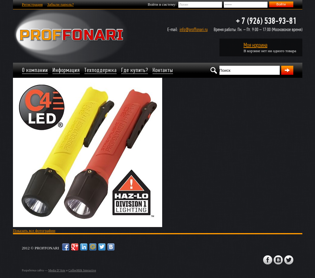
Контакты (163, 70)
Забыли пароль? (60, 4)
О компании (35, 70)
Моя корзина (255, 45)
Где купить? (134, 70)
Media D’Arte (56, 270)
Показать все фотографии (34, 230)
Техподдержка (100, 70)
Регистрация (32, 4)
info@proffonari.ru (194, 29)
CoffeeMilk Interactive (82, 270)
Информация (66, 70)
